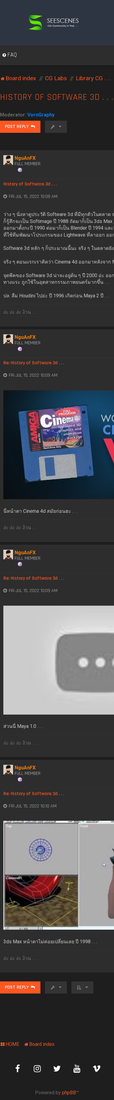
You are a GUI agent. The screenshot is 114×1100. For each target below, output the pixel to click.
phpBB (69, 1092)
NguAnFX (25, 158)
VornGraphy (40, 115)
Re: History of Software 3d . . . (33, 363)
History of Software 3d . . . (56, 97)
